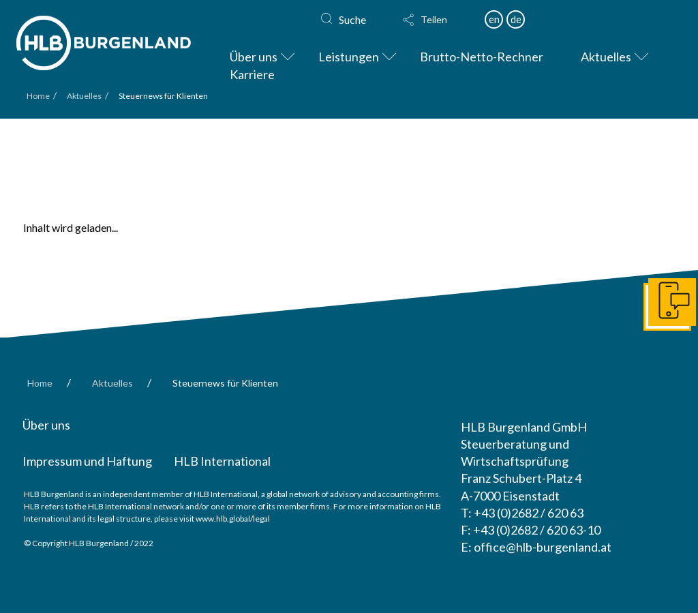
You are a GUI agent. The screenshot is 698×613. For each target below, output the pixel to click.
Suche (352, 19)
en (494, 19)
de (516, 19)
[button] (437, 19)
